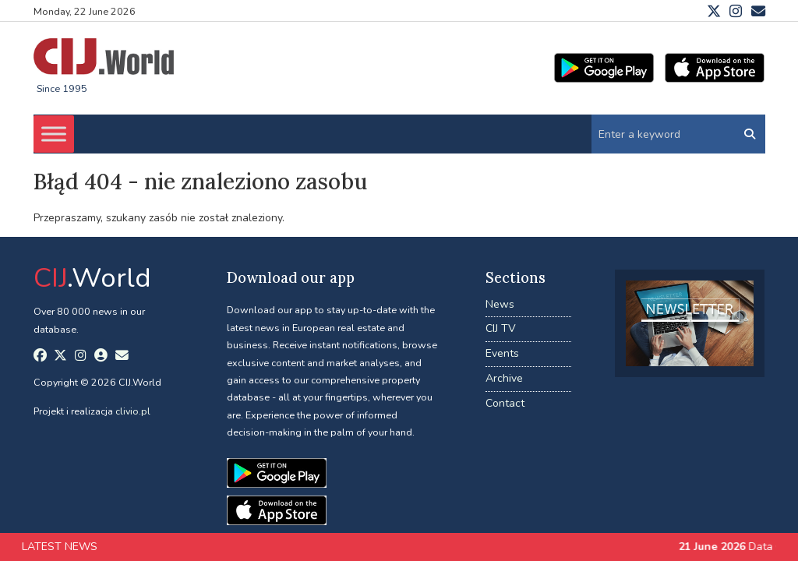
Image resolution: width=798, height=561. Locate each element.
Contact (505, 403)
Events (502, 353)
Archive (504, 378)
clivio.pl (132, 411)
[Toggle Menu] (53, 133)
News (500, 304)
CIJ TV (501, 328)
